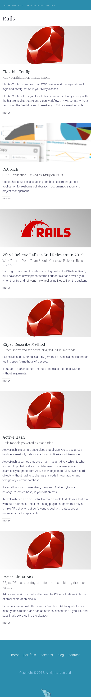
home (7, 5)
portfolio (18, 5)
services (30, 5)
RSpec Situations (17, 576)
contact (50, 5)
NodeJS (62, 280)
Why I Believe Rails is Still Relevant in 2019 (42, 254)
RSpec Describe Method (23, 344)
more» (6, 112)
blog (40, 5)
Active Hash (13, 437)
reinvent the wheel (37, 280)
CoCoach (10, 169)
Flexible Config (16, 71)
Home (15, 655)
